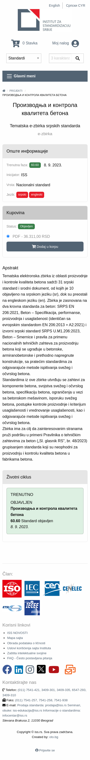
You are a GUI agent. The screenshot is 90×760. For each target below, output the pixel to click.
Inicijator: (13, 175)
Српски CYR (75, 5)
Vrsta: (10, 185)
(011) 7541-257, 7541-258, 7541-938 (41, 700)
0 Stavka (24, 43)
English (54, 5)
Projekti (15, 90)
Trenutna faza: (17, 165)
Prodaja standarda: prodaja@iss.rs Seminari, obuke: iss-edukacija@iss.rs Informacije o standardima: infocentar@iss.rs (41, 710)
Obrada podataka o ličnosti (26, 643)
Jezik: (10, 195)
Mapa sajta (15, 638)
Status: (11, 226)
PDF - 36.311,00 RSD (28, 236)
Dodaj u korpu (45, 247)
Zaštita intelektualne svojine (27, 653)
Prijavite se (47, 750)
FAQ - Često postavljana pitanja (29, 658)
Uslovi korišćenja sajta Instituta (29, 648)
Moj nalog (65, 43)
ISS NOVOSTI (17, 633)
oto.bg (53, 737)
